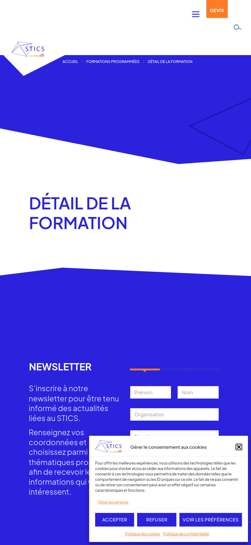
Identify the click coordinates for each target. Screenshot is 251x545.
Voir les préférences (211, 519)
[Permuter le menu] (195, 14)
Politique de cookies (142, 534)
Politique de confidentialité (186, 534)
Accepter (114, 519)
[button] (239, 447)
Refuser (156, 519)
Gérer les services (113, 502)
